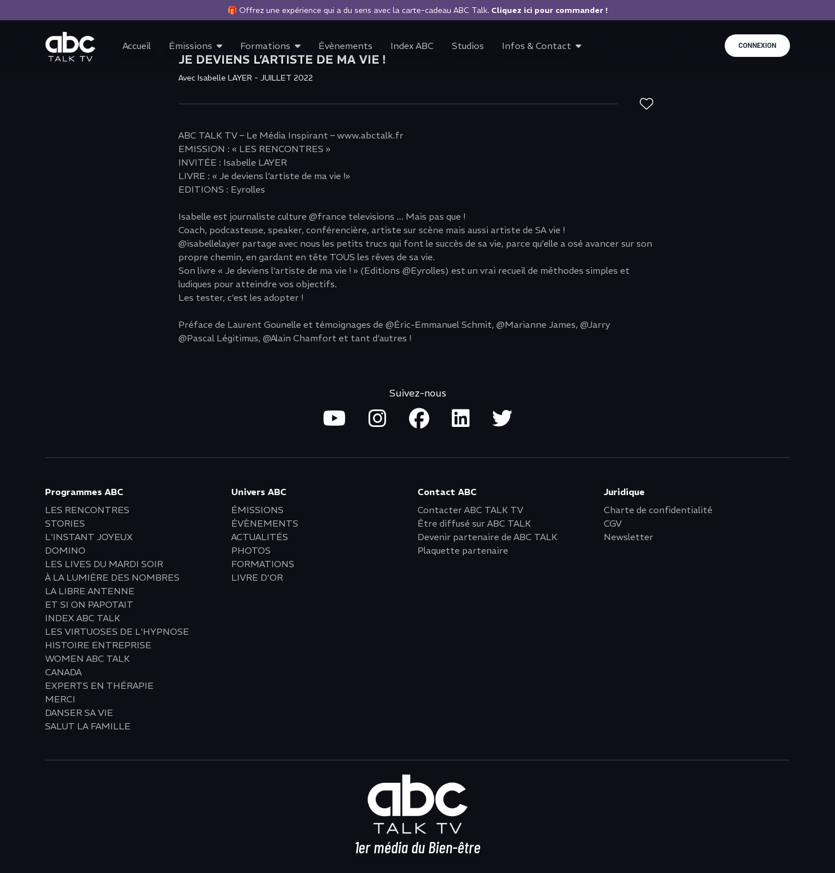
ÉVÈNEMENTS (264, 523)
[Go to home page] (70, 47)
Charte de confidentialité (658, 509)
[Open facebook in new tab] (419, 419)
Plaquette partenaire (463, 550)
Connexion (757, 46)
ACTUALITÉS (259, 536)
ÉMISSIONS (257, 509)
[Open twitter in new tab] (502, 419)
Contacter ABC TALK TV (470, 509)
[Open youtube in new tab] (334, 419)
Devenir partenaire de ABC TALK (488, 536)
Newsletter (628, 536)
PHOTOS (251, 550)
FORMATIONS (262, 563)
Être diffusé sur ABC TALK (474, 523)
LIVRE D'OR (257, 577)
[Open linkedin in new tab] (460, 419)
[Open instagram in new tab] (377, 419)
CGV (613, 523)
